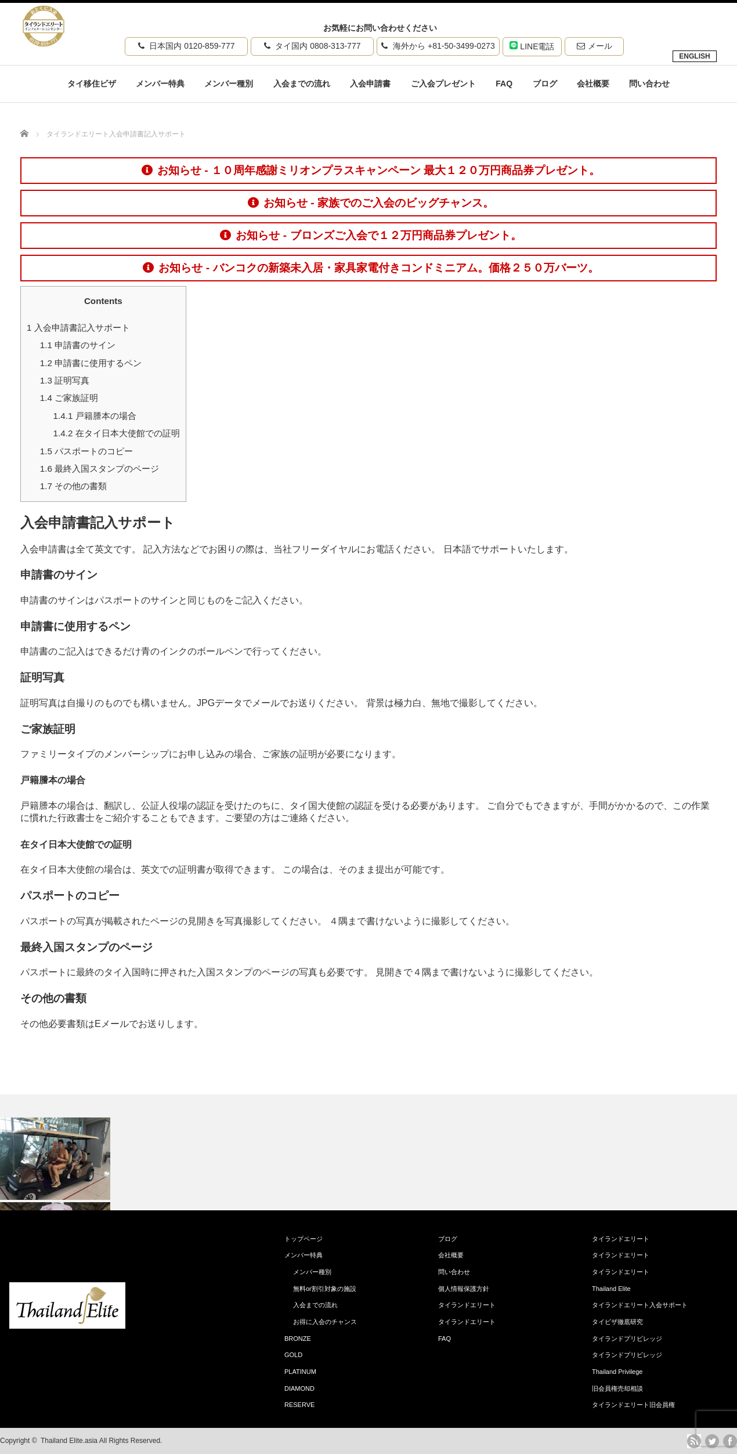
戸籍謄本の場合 (94, 416)
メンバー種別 (228, 83)
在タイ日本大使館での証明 (116, 433)
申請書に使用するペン (91, 363)
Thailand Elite (611, 1288)
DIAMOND (299, 1388)
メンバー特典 (160, 83)
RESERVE (299, 1404)
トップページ (303, 1238)
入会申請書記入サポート (78, 327)
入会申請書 (370, 83)
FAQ (504, 83)
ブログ (545, 83)
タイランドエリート (467, 1304)
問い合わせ (649, 83)
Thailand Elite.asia (69, 1441)
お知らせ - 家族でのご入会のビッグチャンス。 (371, 203)
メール (594, 45)
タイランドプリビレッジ (627, 1338)
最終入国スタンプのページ (99, 468)
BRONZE (297, 1338)
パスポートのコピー (86, 451)
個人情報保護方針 (463, 1288)
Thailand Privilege (617, 1371)
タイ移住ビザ (91, 83)
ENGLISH (694, 56)
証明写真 (64, 380)
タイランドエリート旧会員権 (633, 1404)
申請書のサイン (77, 345)
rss (694, 1441)
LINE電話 (532, 46)
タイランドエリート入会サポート (640, 1304)
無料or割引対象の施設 (324, 1288)
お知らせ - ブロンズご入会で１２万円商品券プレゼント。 (370, 235)
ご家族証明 (69, 398)
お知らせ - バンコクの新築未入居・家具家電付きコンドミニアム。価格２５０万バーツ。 (370, 268)
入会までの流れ (301, 83)
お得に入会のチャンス (325, 1321)
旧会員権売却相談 (617, 1388)
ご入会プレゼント (443, 83)
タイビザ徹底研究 (617, 1321)
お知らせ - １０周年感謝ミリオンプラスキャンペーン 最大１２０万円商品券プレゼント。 (371, 170)
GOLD (293, 1354)
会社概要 (593, 83)
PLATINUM (300, 1371)
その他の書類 (73, 486)
